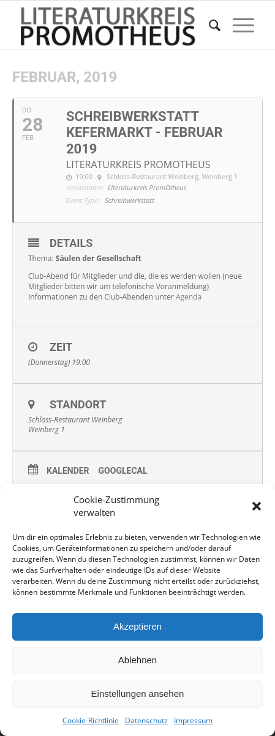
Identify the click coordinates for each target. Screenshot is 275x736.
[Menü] (237, 25)
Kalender (68, 471)
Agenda (189, 297)
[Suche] (208, 25)
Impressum (193, 720)
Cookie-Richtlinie (90, 720)
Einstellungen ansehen (137, 693)
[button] (257, 506)
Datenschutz (146, 720)
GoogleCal (123, 471)
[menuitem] (208, 25)
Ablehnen (137, 660)
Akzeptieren (137, 626)
